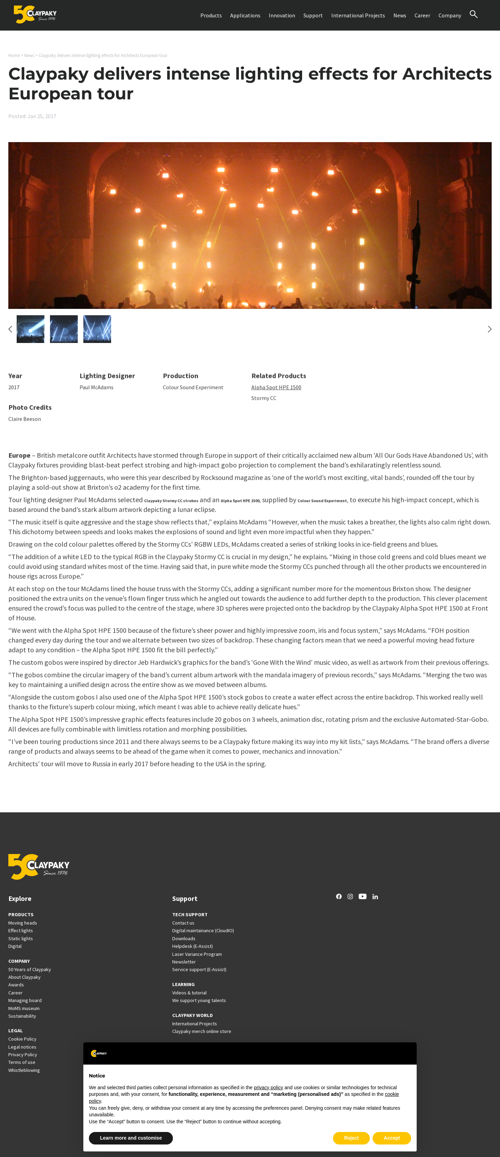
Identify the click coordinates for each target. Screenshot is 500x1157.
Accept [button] (392, 1138)
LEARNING (183, 984)
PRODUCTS (21, 914)
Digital (15, 946)
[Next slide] (490, 332)
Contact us (183, 923)
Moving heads (22, 923)
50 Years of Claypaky (29, 969)
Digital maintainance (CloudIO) (203, 930)
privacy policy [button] (268, 1087)
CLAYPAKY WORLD (192, 1015)
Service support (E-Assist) (199, 969)
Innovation (282, 15)
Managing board (25, 1000)
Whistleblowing (24, 1070)
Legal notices (22, 1047)
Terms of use (21, 1062)
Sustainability (22, 1016)
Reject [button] (351, 1138)
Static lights (20, 938)
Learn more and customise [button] (131, 1138)
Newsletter (184, 962)
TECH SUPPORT (190, 914)
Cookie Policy (22, 1039)
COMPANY (19, 961)
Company (450, 15)
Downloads (183, 938)
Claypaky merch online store (201, 1031)
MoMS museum (24, 1008)
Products (211, 15)
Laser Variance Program (197, 954)
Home (14, 55)
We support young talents (199, 1000)
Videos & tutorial (189, 993)
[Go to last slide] (10, 332)
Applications (245, 15)
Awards (16, 985)
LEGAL (15, 1030)
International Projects (358, 15)
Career (422, 15)
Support (313, 15)
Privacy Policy (22, 1054)
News (399, 15)
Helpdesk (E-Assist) (192, 946)
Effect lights (20, 930)
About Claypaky (24, 977)
